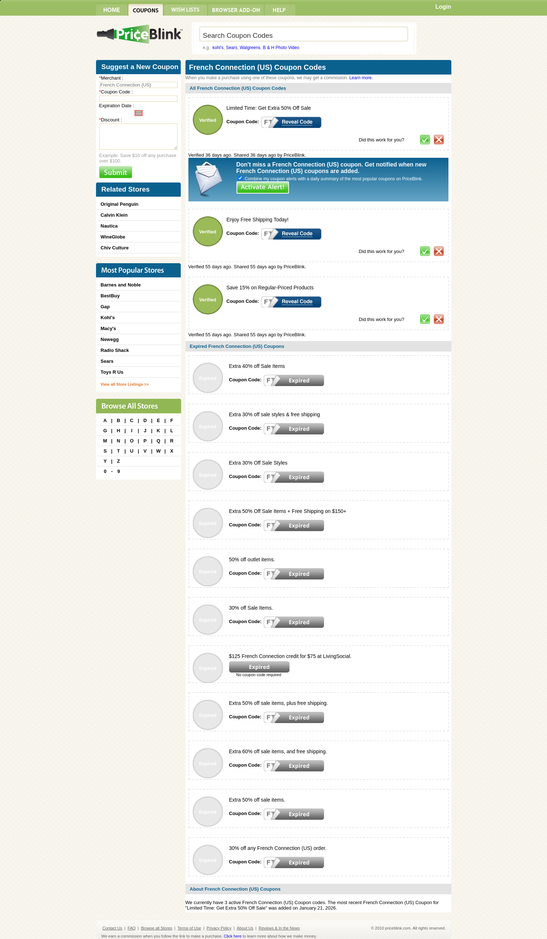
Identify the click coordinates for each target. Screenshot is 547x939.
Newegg (110, 339)
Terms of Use (189, 928)
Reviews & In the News (279, 928)
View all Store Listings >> (125, 384)
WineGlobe (113, 237)
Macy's (108, 328)
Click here (232, 936)
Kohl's (108, 317)
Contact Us (112, 928)
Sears (231, 47)
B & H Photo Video (281, 47)
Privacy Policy (219, 928)
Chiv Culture (115, 247)
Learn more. (361, 77)
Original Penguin (120, 204)
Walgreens (250, 47)
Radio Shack (115, 350)
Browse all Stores (156, 928)
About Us (245, 928)
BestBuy (110, 295)
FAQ (132, 928)
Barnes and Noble (121, 285)
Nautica (109, 226)
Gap (105, 306)
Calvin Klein (114, 215)
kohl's (217, 47)
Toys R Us (112, 372)
